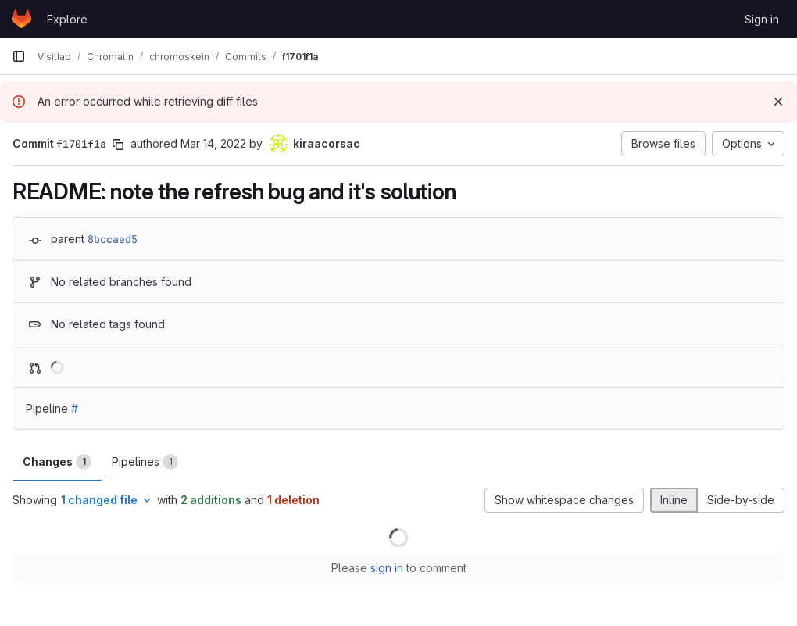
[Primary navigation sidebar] (18, 56)
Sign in (762, 19)
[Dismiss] (778, 101)
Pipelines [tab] (145, 462)
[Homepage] (21, 18)
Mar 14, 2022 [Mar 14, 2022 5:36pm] (213, 143)
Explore (67, 19)
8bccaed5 (113, 239)
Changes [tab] (57, 462)
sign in (386, 567)
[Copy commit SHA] (118, 144)
